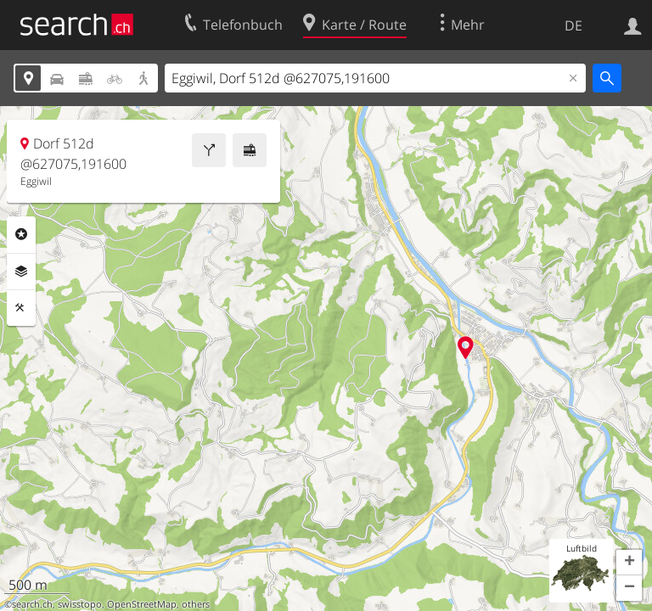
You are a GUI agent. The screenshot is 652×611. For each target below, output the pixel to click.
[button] (629, 562)
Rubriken (21, 234)
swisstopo (80, 604)
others (196, 604)
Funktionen (21, 308)
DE (573, 25)
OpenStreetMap (142, 604)
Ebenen (21, 271)
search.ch (32, 604)
